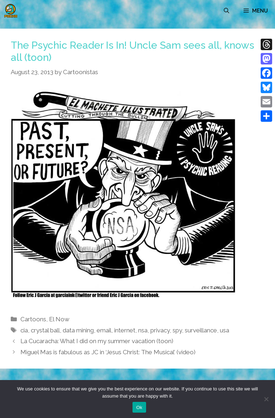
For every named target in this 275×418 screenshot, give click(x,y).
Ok (139, 407)
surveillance (201, 330)
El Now (59, 319)
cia (24, 330)
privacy (160, 330)
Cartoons (33, 319)
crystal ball (45, 330)
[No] (266, 399)
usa (224, 330)
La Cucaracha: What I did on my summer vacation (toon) (96, 341)
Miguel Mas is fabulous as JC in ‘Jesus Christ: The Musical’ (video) (108, 352)
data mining (78, 330)
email (104, 330)
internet (124, 330)
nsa (143, 330)
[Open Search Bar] (226, 10)
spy (177, 330)
